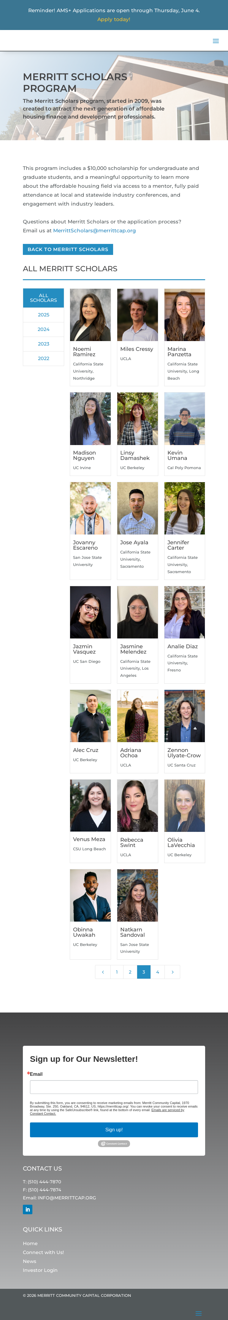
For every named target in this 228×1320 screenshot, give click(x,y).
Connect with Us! (43, 1252)
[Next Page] (172, 972)
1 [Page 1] (117, 972)
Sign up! (114, 1129)
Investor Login (40, 1270)
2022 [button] (43, 358)
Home (30, 1243)
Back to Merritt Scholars (68, 249)
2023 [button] (43, 344)
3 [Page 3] (143, 972)
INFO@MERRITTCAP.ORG (67, 1198)
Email (36, 1074)
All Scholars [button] (43, 298)
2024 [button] (44, 329)
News (29, 1261)
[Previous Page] (103, 972)
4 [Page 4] (157, 972)
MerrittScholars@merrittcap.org (94, 231)
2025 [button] (43, 315)
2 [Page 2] (130, 972)
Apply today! (113, 19)
